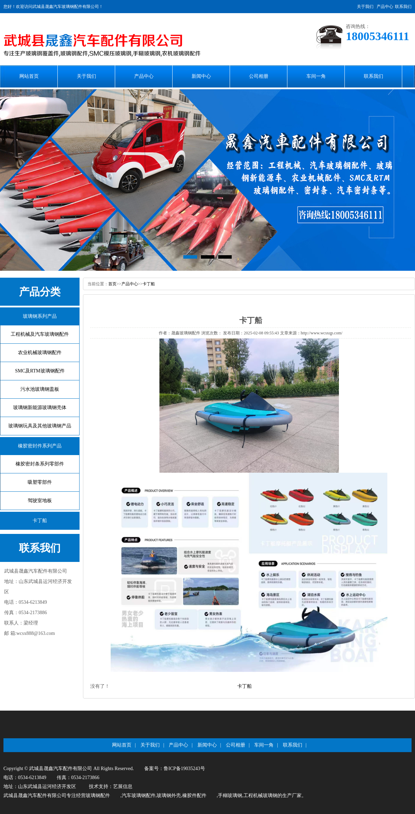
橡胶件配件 (194, 795)
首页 (112, 283)
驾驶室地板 (40, 500)
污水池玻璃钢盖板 (39, 389)
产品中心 (385, 6)
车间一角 (316, 76)
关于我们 (365, 6)
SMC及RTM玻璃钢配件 (39, 370)
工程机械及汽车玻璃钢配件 (40, 334)
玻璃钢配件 (98, 795)
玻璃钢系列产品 (40, 316)
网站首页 (29, 76)
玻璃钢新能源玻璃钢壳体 (39, 407)
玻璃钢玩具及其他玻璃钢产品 (39, 425)
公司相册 (258, 76)
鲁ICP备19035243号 (184, 768)
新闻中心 (201, 76)
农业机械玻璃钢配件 (40, 352)
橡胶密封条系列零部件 (40, 463)
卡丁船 (40, 520)
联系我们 (403, 6)
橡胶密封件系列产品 (40, 445)
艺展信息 (122, 786)
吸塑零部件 (40, 482)
